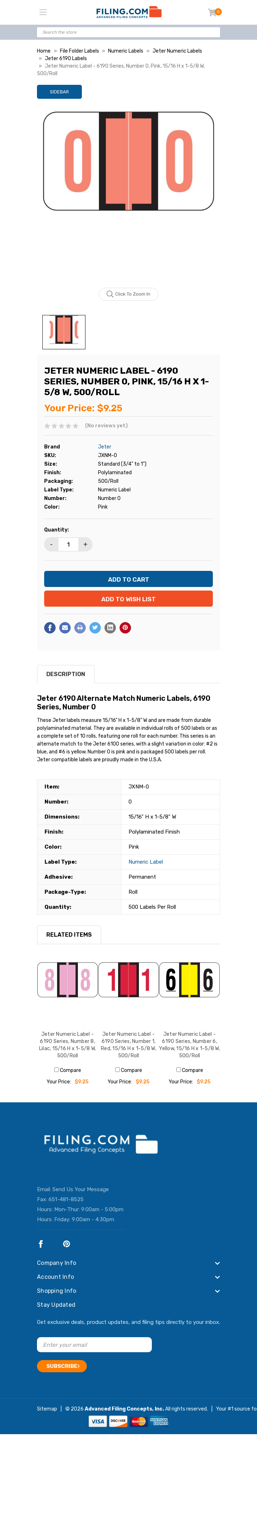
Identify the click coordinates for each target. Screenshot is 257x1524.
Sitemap (47, 1409)
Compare (67, 1070)
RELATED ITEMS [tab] (69, 934)
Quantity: (56, 530)
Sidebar (59, 91)
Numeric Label (145, 862)
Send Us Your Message (80, 1189)
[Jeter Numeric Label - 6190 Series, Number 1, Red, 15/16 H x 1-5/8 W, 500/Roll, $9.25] (128, 992)
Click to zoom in (129, 294)
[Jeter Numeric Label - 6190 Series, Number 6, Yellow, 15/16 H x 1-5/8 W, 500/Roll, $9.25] (189, 992)
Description (65, 674)
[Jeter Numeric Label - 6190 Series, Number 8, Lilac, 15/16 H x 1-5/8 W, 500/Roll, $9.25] (67, 992)
